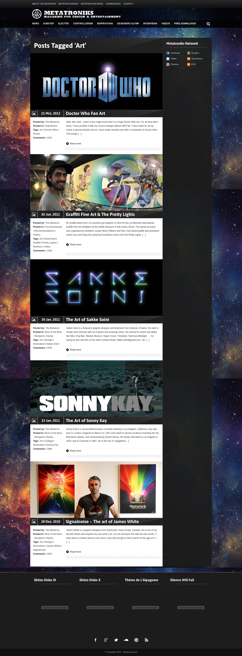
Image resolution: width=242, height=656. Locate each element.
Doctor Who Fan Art (85, 113)
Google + (195, 53)
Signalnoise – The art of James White (102, 521)
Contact (128, 4)
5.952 (49, 554)
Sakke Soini (53, 344)
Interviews (150, 23)
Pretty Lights (49, 242)
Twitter (174, 58)
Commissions (113, 4)
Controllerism (83, 23)
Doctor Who (51, 130)
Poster (36, 133)
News (35, 23)
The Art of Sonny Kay (86, 420)
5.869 (49, 449)
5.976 (49, 348)
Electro (63, 23)
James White (53, 546)
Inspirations (105, 23)
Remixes (37, 246)
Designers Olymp (128, 23)
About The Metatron (44, 4)
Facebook (175, 53)
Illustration (39, 344)
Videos (165, 23)
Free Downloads (185, 23)
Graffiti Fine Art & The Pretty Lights (100, 214)
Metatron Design (68, 4)
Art (41, 130)
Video (47, 246)
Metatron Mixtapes (92, 4)
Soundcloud (196, 58)
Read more (75, 143)
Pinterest (175, 64)
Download (50, 238)
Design (48, 340)
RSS (193, 64)
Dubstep (48, 23)
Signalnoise (39, 550)
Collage (49, 441)
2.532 (49, 137)
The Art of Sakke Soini (87, 319)
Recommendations (44, 231)
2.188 (49, 250)
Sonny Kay (52, 445)
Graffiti (36, 242)
